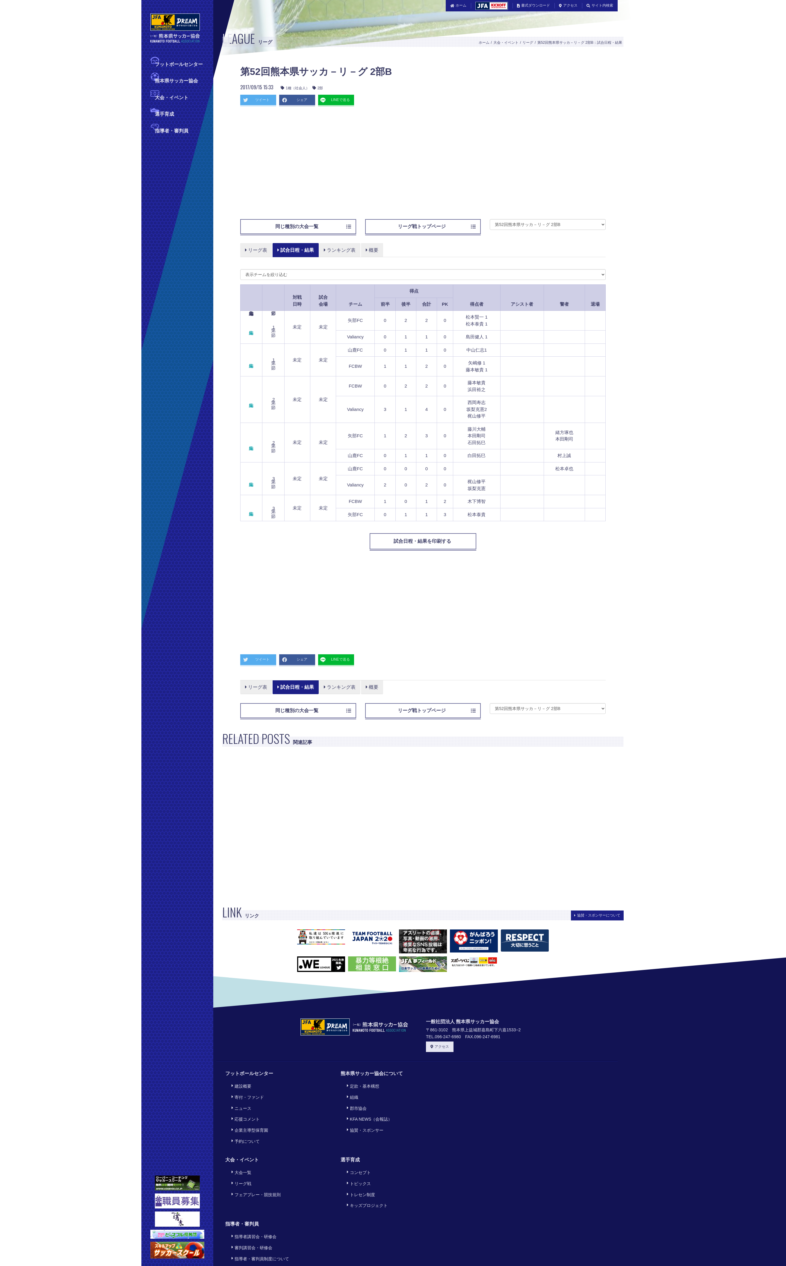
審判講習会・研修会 (249, 1215)
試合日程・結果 (295, 250)
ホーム (458, 5)
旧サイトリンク (502, 1249)
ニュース (239, 1101)
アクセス (568, 5)
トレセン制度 (359, 1170)
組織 (350, 1092)
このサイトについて (336, 1249)
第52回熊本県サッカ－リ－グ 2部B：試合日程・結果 (579, 42)
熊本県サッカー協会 (176, 80)
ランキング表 (340, 250)
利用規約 (376, 1249)
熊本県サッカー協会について (372, 1073)
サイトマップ (462, 1249)
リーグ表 (256, 250)
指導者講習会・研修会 (251, 1207)
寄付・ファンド (245, 1092)
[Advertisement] (369, 165)
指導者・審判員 (171, 130)
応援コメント (243, 1109)
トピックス (357, 1162)
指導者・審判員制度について (258, 1223)
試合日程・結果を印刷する (423, 541)
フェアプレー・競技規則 (254, 1170)
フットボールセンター (179, 64)
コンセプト (357, 1154)
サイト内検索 (600, 5)
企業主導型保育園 (247, 1117)
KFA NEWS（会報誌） (367, 1109)
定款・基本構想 (361, 1084)
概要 (372, 250)
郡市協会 (355, 1101)
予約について (243, 1125)
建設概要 (239, 1084)
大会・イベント (171, 97)
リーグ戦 (239, 1162)
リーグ (527, 42)
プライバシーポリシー (416, 1249)
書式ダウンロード (533, 5)
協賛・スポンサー (363, 1117)
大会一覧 (239, 1154)
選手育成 (164, 113)
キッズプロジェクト (365, 1178)
